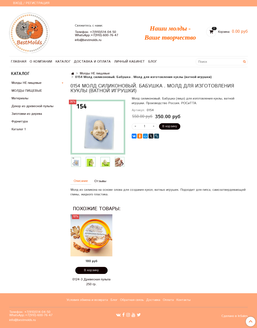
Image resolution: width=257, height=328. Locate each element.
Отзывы (100, 181)
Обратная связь (132, 300)
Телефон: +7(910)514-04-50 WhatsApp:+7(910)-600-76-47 (96, 34)
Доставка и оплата (92, 61)
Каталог (63, 61)
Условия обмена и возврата (87, 300)
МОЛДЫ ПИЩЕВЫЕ (26, 90)
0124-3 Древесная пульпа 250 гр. (91, 282)
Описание (81, 181)
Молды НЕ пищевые (95, 73)
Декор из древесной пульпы (32, 106)
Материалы (19, 98)
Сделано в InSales (234, 316)
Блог (152, 61)
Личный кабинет (129, 61)
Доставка (153, 300)
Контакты (183, 300)
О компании (41, 61)
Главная (19, 61)
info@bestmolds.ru (88, 40)
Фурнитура (19, 121)
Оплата (168, 300)
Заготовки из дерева (26, 114)
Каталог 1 (18, 129)
